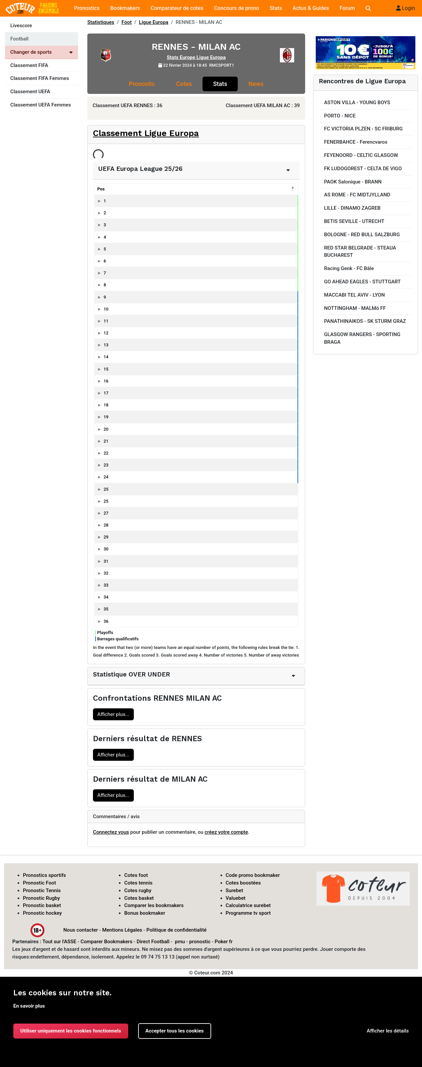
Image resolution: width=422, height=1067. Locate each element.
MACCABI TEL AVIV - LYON (354, 295)
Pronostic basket (42, 905)
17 (106, 393)
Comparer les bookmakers (154, 905)
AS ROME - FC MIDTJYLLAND (357, 195)
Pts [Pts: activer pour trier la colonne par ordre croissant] (165, 188)
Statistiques (100, 22)
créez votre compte (226, 832)
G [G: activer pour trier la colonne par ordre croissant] (183, 188)
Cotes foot (136, 875)
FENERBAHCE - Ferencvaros (355, 142)
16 (106, 381)
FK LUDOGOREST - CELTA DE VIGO (363, 169)
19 (106, 416)
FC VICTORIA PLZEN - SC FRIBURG (363, 129)
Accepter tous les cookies (174, 1031)
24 (106, 476)
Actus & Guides (311, 8)
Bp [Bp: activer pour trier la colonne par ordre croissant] (232, 188)
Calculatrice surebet (248, 905)
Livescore (21, 26)
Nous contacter (80, 930)
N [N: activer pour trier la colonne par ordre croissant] (199, 188)
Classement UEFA (30, 92)
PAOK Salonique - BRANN (352, 182)
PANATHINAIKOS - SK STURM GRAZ (365, 321)
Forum (347, 8)
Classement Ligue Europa (146, 133)
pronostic (200, 942)
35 (106, 608)
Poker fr (224, 942)
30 (106, 548)
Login (405, 8)
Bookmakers (125, 8)
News (256, 83)
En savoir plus (29, 1006)
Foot (127, 22)
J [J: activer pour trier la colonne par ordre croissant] (287, 188)
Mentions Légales (122, 930)
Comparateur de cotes (177, 8)
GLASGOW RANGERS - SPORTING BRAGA (362, 338)
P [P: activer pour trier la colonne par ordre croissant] (215, 188)
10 (106, 309)
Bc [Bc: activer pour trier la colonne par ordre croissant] (250, 188)
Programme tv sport (248, 913)
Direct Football (152, 942)
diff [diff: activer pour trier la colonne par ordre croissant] (269, 188)
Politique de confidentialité (176, 930)
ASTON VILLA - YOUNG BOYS (357, 103)
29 (106, 536)
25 (106, 489)
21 (106, 441)
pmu (180, 942)
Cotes (184, 83)
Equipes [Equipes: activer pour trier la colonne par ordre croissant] (125, 188)
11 (106, 321)
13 (106, 344)
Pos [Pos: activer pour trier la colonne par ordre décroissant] (101, 188)
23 (106, 464)
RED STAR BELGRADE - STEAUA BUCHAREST (360, 251)
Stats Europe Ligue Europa (196, 57)
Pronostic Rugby (41, 898)
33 (106, 585)
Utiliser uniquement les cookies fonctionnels (70, 1031)
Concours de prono (236, 8)
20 (106, 429)
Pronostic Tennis (42, 890)
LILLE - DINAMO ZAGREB (352, 208)
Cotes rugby (137, 890)
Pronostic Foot (39, 883)
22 (106, 453)
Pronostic (142, 83)
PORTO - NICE (340, 116)
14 (106, 356)
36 (106, 621)
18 (106, 404)
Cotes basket (139, 898)
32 (106, 573)
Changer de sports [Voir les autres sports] (41, 52)
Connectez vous (111, 832)
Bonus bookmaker (144, 913)
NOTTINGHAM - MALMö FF (355, 308)
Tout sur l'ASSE (59, 942)
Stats (276, 8)
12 (106, 332)
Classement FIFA (29, 65)
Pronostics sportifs (44, 875)
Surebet (234, 890)
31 (106, 561)
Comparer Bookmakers (106, 942)
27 (106, 513)
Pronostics (87, 8)
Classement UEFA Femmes (40, 105)
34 (106, 597)
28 (106, 525)
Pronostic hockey (42, 913)
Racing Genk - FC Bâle (349, 268)
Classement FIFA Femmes (39, 78)
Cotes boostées (243, 883)
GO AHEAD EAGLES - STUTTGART (362, 282)
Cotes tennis (138, 883)
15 (106, 369)
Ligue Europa (153, 22)
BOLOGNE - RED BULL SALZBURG (362, 235)
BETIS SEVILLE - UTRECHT (354, 221)
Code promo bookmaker (253, 875)
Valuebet (236, 898)
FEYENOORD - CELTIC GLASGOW (361, 155)
